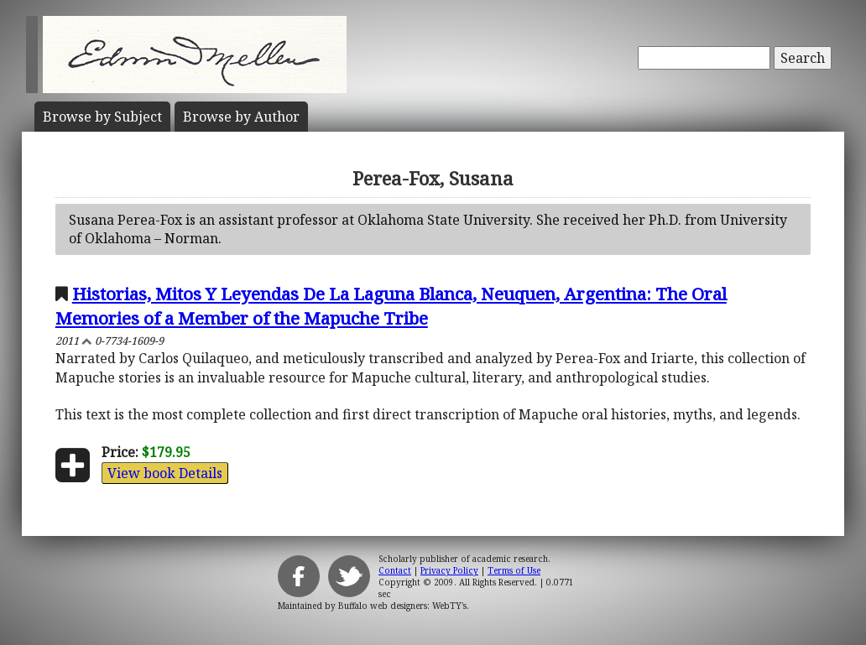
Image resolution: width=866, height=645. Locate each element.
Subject (102, 116)
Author (241, 116)
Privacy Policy (449, 570)
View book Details (164, 473)
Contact (394, 570)
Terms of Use (514, 570)
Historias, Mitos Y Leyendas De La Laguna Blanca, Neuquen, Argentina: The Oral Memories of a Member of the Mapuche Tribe (391, 306)
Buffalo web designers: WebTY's (402, 605)
